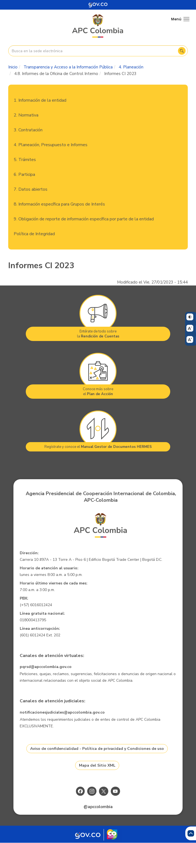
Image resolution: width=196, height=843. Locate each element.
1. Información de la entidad (40, 100)
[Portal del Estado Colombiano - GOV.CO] (98, 5)
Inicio (13, 67)
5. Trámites (25, 160)
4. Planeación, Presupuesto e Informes (50, 145)
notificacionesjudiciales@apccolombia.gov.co (62, 712)
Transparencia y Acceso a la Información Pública (68, 67)
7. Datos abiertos (30, 189)
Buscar (181, 50)
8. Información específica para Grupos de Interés (59, 204)
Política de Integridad (34, 234)
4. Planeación (131, 67)
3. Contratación (28, 130)
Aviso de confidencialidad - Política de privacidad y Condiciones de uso (97, 748)
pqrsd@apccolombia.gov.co (46, 666)
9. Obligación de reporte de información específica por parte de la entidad (84, 219)
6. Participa (24, 174)
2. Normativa (26, 115)
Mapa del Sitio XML (97, 765)
